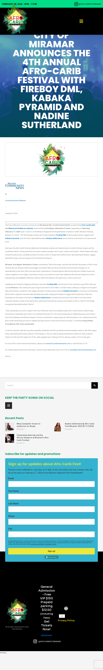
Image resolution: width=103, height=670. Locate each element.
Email (11, 494)
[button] (81, 21)
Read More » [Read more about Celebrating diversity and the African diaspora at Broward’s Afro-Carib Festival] (21, 459)
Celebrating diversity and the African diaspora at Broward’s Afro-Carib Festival (33, 453)
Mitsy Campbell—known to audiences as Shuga (28, 440)
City (10, 545)
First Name (13, 507)
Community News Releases (15, 216)
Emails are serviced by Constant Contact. (43, 560)
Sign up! (51, 567)
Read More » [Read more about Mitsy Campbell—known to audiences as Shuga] (21, 445)
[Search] (94, 401)
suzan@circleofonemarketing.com (83, 366)
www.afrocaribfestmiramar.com (58, 359)
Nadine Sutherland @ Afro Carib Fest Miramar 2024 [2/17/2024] (79, 440)
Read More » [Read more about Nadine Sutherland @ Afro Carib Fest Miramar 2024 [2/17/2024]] (69, 445)
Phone (11, 532)
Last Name (13, 519)
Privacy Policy (66, 636)
